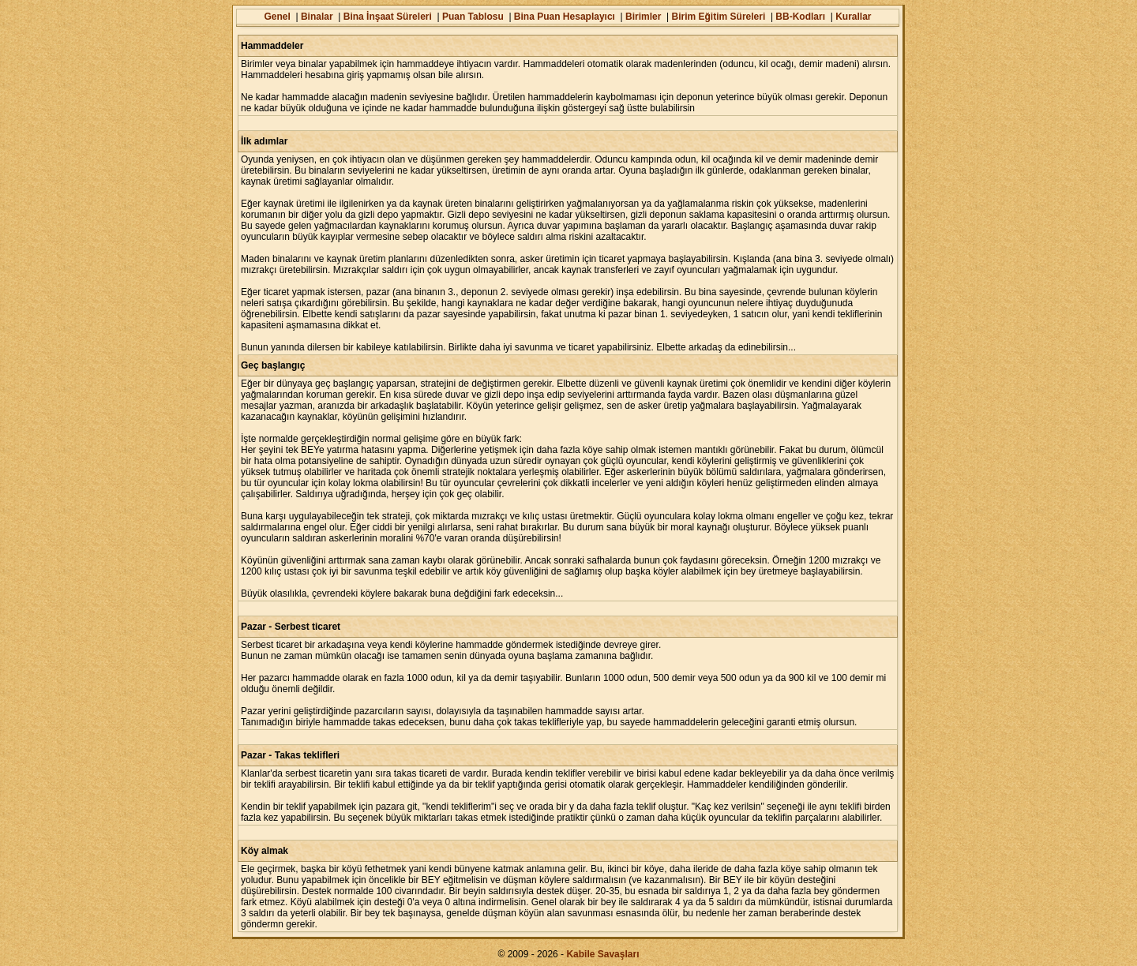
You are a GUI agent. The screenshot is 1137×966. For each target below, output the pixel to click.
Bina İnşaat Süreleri (387, 16)
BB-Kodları (800, 16)
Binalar (317, 16)
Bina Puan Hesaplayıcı (564, 16)
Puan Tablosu (473, 16)
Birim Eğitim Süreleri (719, 16)
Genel (277, 16)
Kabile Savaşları (602, 954)
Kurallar (853, 16)
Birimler (643, 16)
